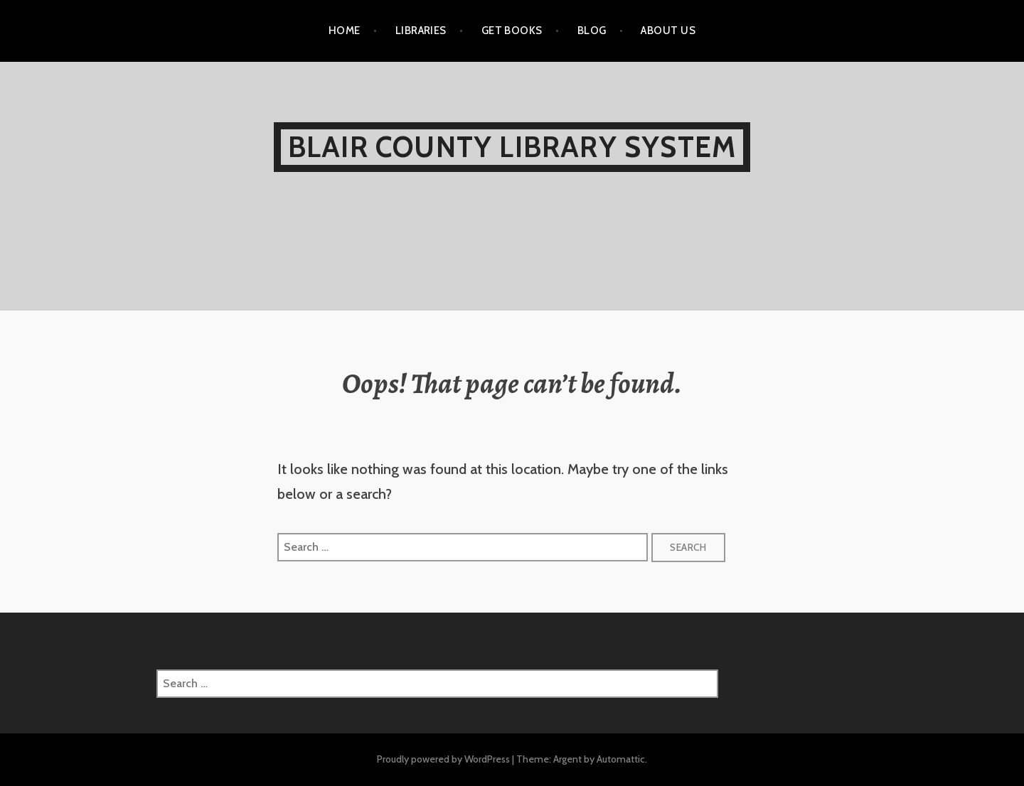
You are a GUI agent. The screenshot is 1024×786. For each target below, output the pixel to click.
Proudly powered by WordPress (443, 759)
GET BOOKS (512, 30)
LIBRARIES (421, 30)
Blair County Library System (512, 146)
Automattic (621, 759)
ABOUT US (668, 30)
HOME (345, 30)
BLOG (592, 30)
